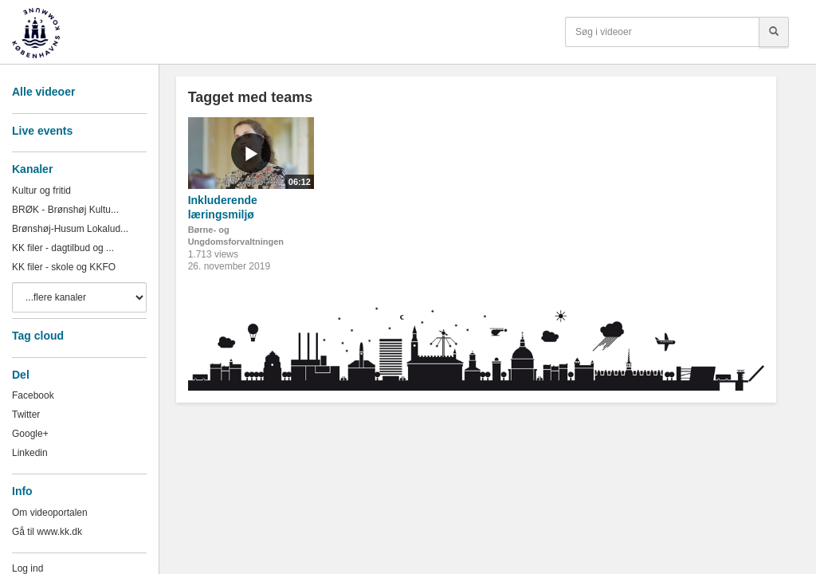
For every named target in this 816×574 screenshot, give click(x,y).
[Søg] (774, 32)
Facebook (33, 395)
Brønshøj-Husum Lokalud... (70, 228)
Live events (42, 130)
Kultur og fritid (41, 190)
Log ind (27, 568)
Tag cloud (38, 335)
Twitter (26, 414)
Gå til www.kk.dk (47, 531)
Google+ (30, 433)
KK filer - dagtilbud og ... (63, 248)
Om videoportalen (50, 512)
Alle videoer (43, 91)
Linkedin (30, 452)
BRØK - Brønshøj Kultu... (65, 209)
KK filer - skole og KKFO (64, 267)
